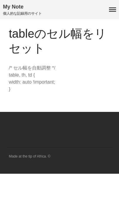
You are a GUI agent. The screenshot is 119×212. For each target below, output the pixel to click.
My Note (13, 7)
